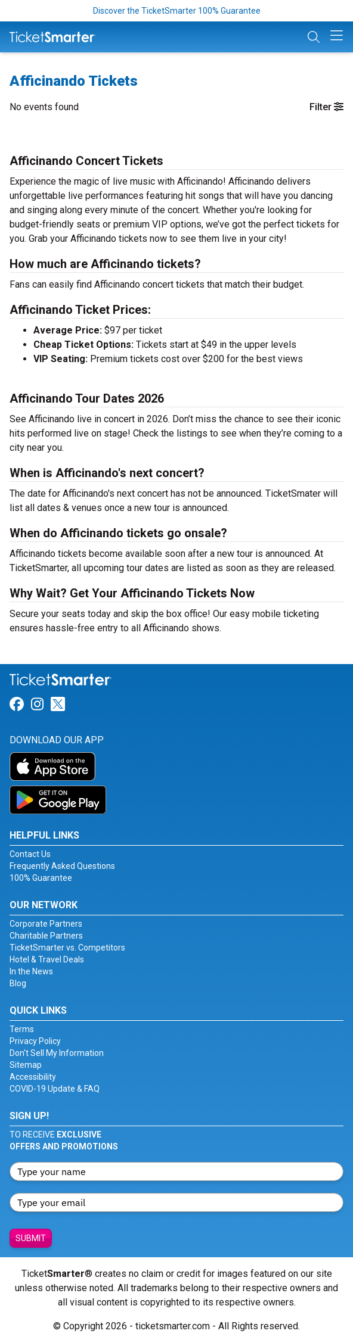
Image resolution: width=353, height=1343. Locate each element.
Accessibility (33, 1077)
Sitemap (26, 1065)
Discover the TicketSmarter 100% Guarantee (177, 10)
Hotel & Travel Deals (47, 959)
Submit (31, 1238)
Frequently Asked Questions (62, 866)
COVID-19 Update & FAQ (55, 1088)
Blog (18, 983)
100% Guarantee (41, 878)
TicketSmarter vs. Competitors (67, 947)
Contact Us (30, 854)
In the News (31, 971)
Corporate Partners (46, 923)
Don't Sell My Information (57, 1053)
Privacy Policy (35, 1041)
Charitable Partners (46, 935)
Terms (22, 1029)
